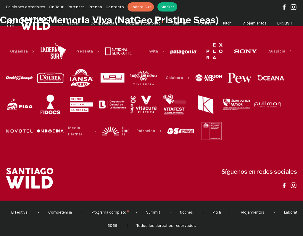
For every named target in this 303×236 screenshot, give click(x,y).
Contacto (115, 6)
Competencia (102, 23)
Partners (76, 6)
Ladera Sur (140, 6)
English (284, 23)
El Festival (70, 23)
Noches (204, 23)
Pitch (227, 23)
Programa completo (143, 23)
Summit (179, 23)
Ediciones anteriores (25, 6)
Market (167, 6)
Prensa (95, 6)
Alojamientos (255, 23)
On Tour (56, 6)
